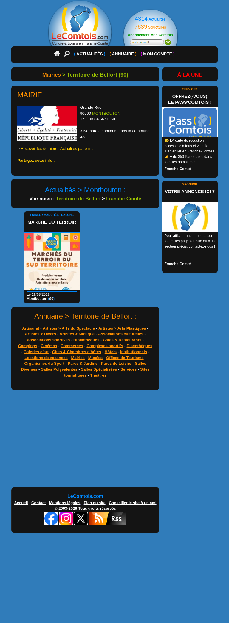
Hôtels (111, 352)
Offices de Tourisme (125, 357)
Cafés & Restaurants (122, 340)
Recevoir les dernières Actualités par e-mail (58, 148)
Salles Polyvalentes (59, 369)
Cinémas (49, 346)
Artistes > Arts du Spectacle (69, 328)
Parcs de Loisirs (116, 363)
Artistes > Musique (77, 334)
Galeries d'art (36, 352)
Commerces (72, 346)
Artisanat (30, 328)
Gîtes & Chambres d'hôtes (76, 352)
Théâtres (98, 375)
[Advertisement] (114, 440)
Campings (27, 346)
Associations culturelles (120, 334)
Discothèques (139, 346)
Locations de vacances (45, 357)
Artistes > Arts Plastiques (122, 328)
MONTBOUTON (106, 113)
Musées (95, 357)
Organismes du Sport (44, 363)
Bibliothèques (86, 340)
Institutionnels (133, 352)
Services (128, 369)
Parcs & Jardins (83, 363)
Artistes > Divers (40, 334)
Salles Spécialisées (99, 369)
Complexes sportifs (104, 346)
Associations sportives (48, 340)
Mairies (77, 357)
